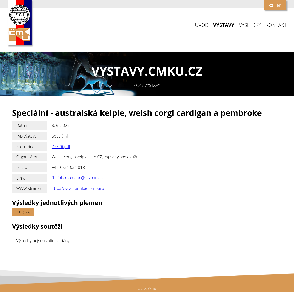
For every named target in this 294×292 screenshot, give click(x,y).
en (279, 5)
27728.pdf (61, 146)
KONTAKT (276, 25)
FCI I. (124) (22, 212)
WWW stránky (28, 188)
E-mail (21, 178)
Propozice (25, 146)
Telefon (23, 167)
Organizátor (27, 157)
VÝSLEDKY (250, 25)
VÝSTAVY (223, 25)
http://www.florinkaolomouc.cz (79, 188)
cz (271, 5)
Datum (22, 125)
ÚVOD (201, 25)
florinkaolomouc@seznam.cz (77, 178)
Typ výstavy (26, 136)
